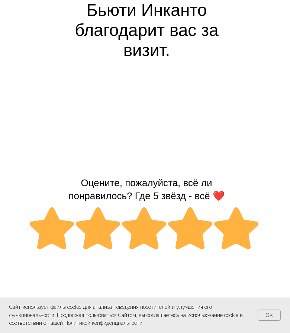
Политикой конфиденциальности (103, 323)
